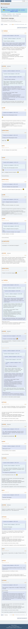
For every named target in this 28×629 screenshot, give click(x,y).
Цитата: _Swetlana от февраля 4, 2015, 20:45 (12, 38)
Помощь (12, 625)
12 (20, 614)
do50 (4, 107)
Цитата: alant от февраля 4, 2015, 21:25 (11, 199)
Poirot (4, 560)
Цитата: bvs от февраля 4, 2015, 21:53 (11, 521)
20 (25, 24)
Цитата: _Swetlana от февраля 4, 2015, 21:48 (12, 350)
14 (22, 24)
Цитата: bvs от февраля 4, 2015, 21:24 (11, 184)
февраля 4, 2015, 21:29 (5, 220)
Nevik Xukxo (6, 130)
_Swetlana (5, 30)
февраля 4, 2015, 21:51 (5, 426)
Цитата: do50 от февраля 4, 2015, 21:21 (11, 162)
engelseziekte (6, 241)
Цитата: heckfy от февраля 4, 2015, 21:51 (11, 462)
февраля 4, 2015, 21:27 (5, 181)
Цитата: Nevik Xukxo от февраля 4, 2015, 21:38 (12, 335)
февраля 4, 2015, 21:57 (5, 550)
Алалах (4, 402)
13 (21, 24)
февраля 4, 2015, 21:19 (5, 32)
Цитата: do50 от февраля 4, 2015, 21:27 (11, 223)
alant (4, 157)
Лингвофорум (5, 4)
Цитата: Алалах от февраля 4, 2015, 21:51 (12, 465)
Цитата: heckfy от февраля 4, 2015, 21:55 (11, 565)
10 (17, 24)
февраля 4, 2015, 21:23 (5, 132)
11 (18, 24)
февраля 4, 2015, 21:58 (5, 562)
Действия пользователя (22, 27)
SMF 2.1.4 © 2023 (11, 626)
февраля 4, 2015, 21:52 (5, 443)
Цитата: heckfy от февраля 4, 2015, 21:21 (11, 284)
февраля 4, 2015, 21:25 (5, 159)
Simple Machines (16, 626)
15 (23, 24)
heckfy (10, 15)
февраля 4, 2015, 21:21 (5, 109)
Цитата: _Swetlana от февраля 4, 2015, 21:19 (12, 70)
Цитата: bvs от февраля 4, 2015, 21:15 (11, 112)
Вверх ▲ (15, 625)
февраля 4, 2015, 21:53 (5, 492)
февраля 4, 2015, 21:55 (5, 506)
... (24, 24)
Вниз (2, 24)
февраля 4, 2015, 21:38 (5, 270)
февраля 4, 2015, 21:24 (5, 147)
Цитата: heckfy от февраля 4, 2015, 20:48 (11, 35)
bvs (4, 145)
